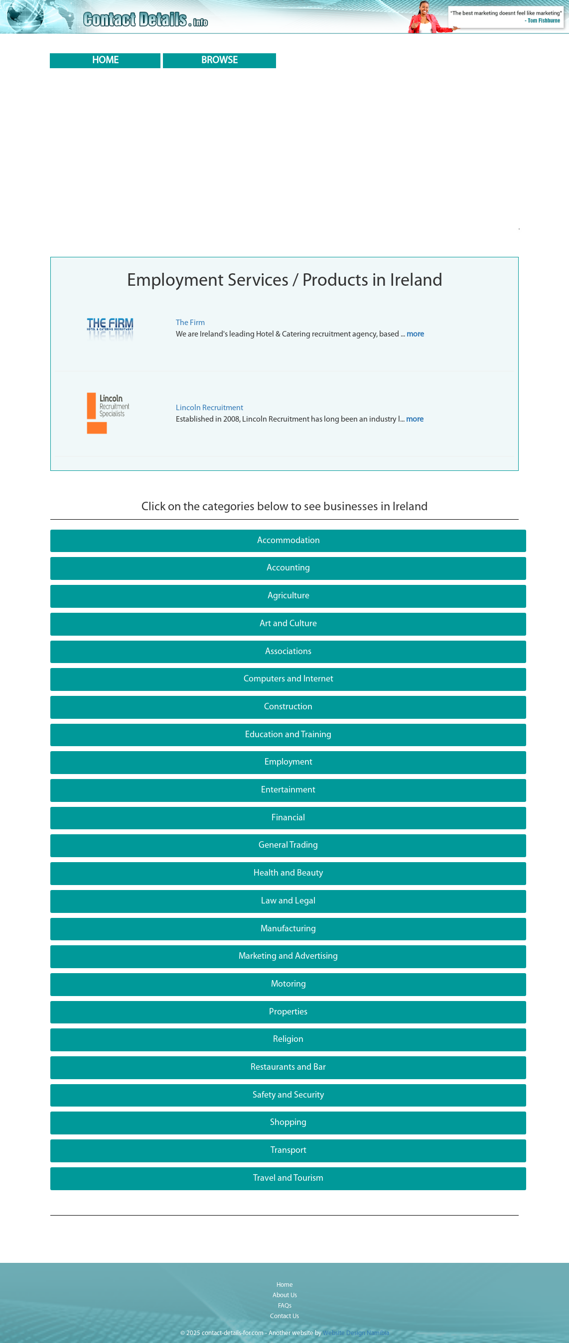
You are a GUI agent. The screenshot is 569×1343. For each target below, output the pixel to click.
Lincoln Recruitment (209, 408)
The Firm (190, 323)
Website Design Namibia (356, 1333)
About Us (285, 1295)
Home (285, 1285)
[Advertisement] (284, 177)
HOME (105, 61)
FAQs (284, 1306)
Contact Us (284, 1316)
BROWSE (219, 61)
